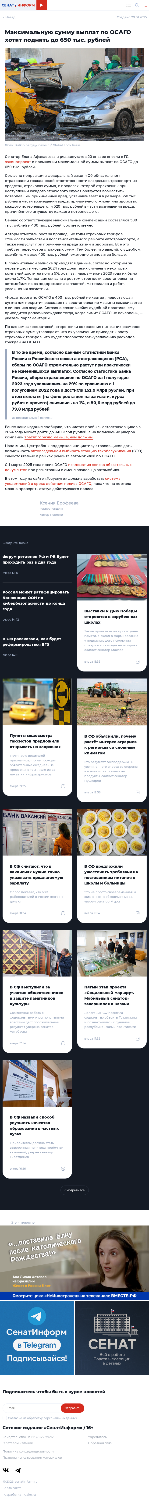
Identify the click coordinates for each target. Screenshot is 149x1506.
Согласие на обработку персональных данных (42, 1418)
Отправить (72, 1408)
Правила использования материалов (32, 1457)
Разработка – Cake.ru (19, 1494)
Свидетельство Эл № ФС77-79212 (28, 1437)
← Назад (9, 17)
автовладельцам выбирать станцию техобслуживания (81, 450)
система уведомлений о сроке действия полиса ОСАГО (63, 481)
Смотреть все (74, 1190)
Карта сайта (12, 1488)
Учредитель (97, 1437)
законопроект (18, 161)
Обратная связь (100, 1443)
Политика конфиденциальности (28, 1451)
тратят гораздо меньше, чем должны (59, 437)
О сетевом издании (18, 1443)
